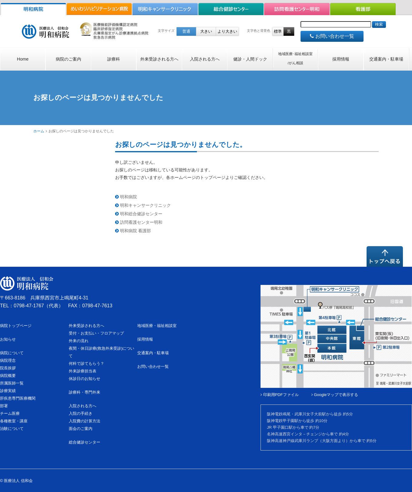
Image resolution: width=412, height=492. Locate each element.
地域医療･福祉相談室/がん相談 (295, 58)
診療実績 (8, 390)
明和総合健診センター (138, 213)
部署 (4, 406)
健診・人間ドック (250, 59)
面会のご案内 (80, 428)
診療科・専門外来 (84, 392)
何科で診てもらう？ (86, 363)
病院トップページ (16, 325)
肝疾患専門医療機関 (17, 398)
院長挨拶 (8, 368)
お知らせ (8, 339)
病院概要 (8, 375)
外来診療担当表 (82, 371)
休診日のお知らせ (84, 378)
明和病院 (126, 196)
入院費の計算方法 (84, 421)
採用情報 (340, 59)
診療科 (113, 59)
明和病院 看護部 (133, 230)
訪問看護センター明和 (138, 222)
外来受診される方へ (159, 59)
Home (22, 59)
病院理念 (8, 360)
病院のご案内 (68, 59)
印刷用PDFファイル (280, 394)
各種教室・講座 (14, 421)
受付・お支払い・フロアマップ (96, 333)
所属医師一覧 (12, 383)
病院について (12, 353)
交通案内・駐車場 (386, 59)
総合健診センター (84, 442)
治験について (12, 428)
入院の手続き (80, 413)
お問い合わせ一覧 (332, 36)
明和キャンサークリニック (143, 205)
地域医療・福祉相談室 (157, 325)
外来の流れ (78, 340)
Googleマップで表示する (334, 394)
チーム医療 (10, 413)
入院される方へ (205, 59)
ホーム (38, 131)
